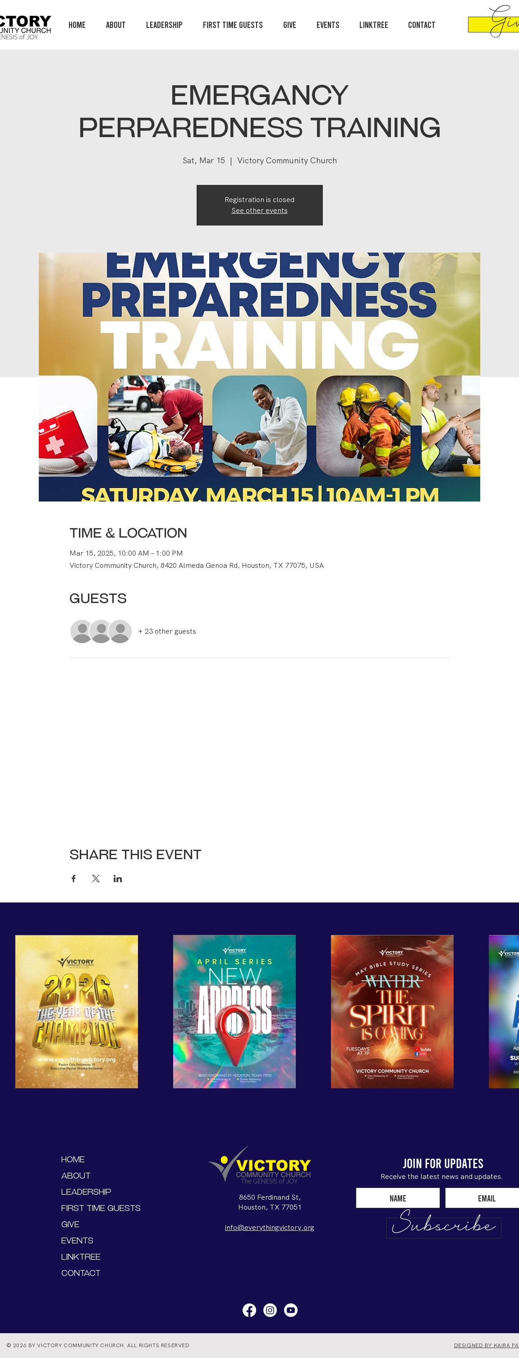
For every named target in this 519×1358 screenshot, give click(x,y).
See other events (259, 210)
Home (73, 1159)
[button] (164, 24)
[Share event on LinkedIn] (118, 878)
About (76, 1175)
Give (70, 1224)
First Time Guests (93, 1208)
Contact (81, 1273)
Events (77, 1240)
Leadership (86, 1192)
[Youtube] (291, 1310)
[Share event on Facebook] (73, 878)
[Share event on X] (96, 878)
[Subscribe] (443, 1228)
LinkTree (81, 1256)
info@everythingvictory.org (269, 1227)
